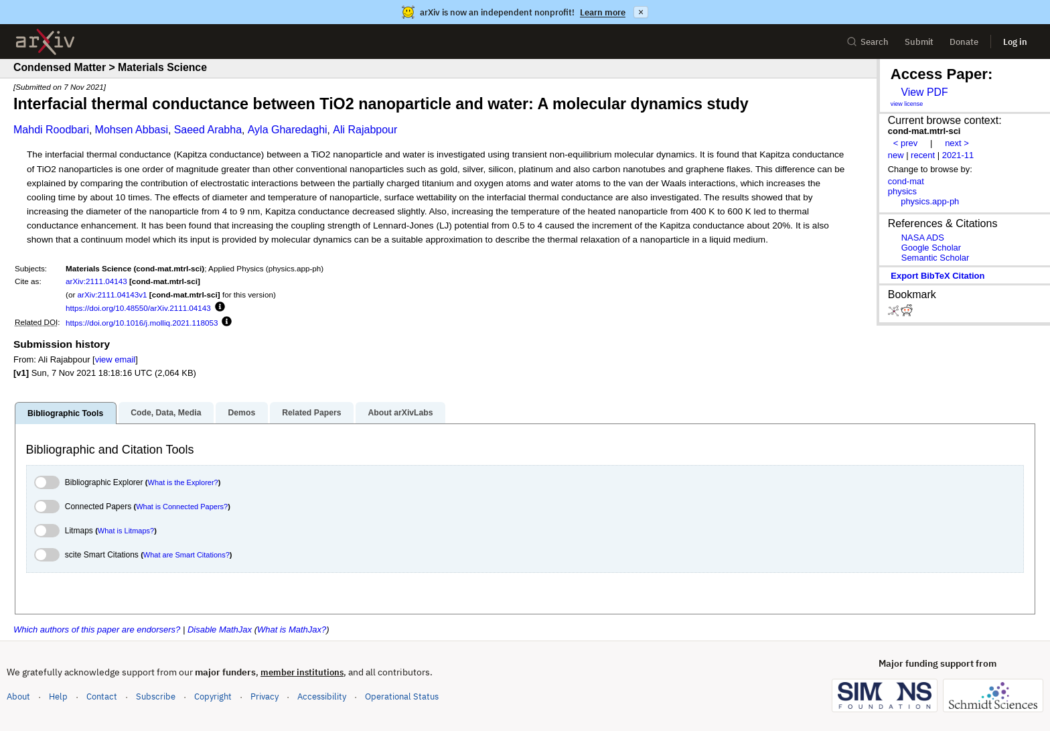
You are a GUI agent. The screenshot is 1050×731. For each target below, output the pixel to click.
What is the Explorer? (183, 482)
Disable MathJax (220, 629)
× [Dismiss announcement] (641, 12)
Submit (919, 42)
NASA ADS (922, 237)
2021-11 (958, 155)
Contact (101, 696)
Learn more (602, 12)
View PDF (924, 92)
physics (902, 191)
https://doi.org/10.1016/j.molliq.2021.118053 (142, 322)
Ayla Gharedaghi (287, 129)
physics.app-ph (930, 201)
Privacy (264, 696)
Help (58, 696)
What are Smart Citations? (186, 555)
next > (957, 143)
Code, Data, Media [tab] (166, 412)
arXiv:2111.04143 (96, 281)
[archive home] (45, 42)
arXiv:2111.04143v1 (112, 294)
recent (923, 155)
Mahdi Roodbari (51, 129)
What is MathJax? (291, 629)
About (18, 696)
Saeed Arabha (208, 129)
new (896, 155)
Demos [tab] (241, 412)
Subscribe (155, 696)
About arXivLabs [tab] (400, 412)
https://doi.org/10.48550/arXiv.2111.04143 (138, 308)
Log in (1015, 42)
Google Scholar (931, 248)
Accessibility (321, 696)
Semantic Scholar (935, 258)
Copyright (213, 696)
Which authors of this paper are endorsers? (96, 629)
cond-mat (906, 181)
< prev (905, 143)
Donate (964, 42)
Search (867, 42)
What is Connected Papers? (182, 507)
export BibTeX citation (937, 276)
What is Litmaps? (126, 531)
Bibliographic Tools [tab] (65, 413)
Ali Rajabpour (365, 129)
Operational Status (402, 695)
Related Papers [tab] (311, 412)
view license (907, 104)
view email (115, 359)
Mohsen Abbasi (131, 129)
